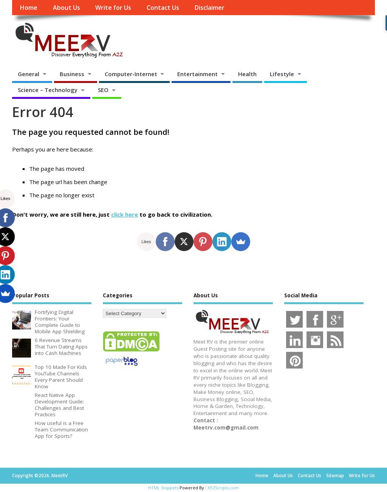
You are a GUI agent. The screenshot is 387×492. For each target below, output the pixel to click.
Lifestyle (282, 74)
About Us (66, 7)
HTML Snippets (163, 487)
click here (124, 214)
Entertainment (197, 74)
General (28, 74)
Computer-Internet (131, 74)
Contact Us (163, 7)
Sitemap (335, 475)
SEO (103, 90)
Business (72, 74)
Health (247, 74)
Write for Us (113, 7)
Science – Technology (47, 90)
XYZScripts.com (223, 487)
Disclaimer (209, 7)
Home (28, 7)
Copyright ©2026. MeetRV (40, 475)
